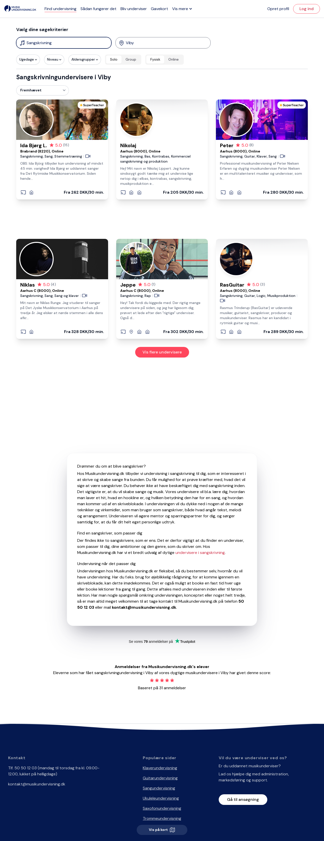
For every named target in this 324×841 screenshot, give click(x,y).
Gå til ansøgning (243, 799)
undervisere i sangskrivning (200, 552)
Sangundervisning (159, 788)
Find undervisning (60, 8)
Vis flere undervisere (162, 352)
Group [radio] (131, 59)
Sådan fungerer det (98, 8)
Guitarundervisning (160, 778)
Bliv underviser (133, 8)
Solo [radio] (113, 59)
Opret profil (278, 8)
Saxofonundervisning (162, 808)
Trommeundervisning (162, 818)
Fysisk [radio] (155, 59)
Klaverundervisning (160, 768)
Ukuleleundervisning (161, 798)
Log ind (306, 8)
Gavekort (159, 8)
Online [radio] (173, 59)
